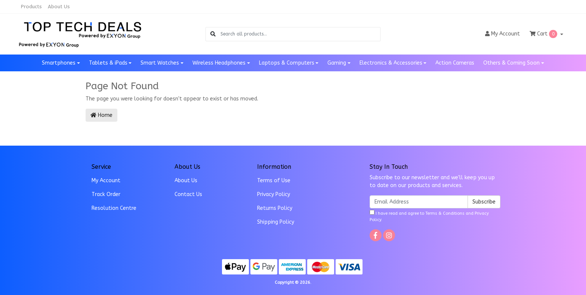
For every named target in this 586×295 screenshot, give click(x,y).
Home (101, 115)
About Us (59, 6)
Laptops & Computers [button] (286, 63)
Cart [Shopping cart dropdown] (544, 34)
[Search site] (213, 34)
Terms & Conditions (445, 213)
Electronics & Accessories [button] (391, 63)
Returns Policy (274, 208)
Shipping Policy (275, 222)
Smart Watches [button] (160, 63)
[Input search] (300, 34)
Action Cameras (454, 63)
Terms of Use (273, 180)
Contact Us (188, 194)
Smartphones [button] (58, 63)
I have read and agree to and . (429, 216)
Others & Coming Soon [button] (511, 63)
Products (31, 6)
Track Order (106, 194)
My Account (106, 180)
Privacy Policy (273, 194)
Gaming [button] (336, 63)
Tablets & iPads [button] (108, 63)
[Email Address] (419, 201)
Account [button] (502, 34)
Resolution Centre (114, 208)
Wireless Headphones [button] (219, 63)
